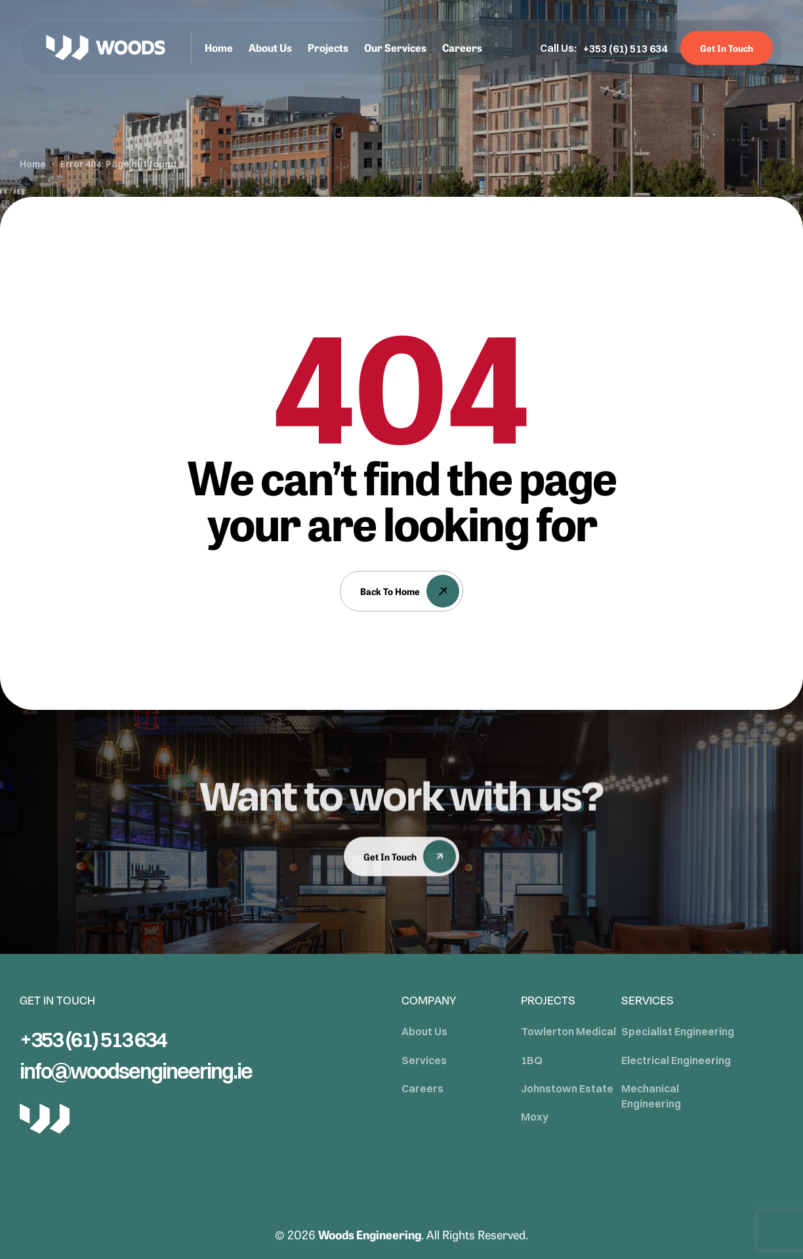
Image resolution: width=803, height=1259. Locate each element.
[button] (625, 48)
